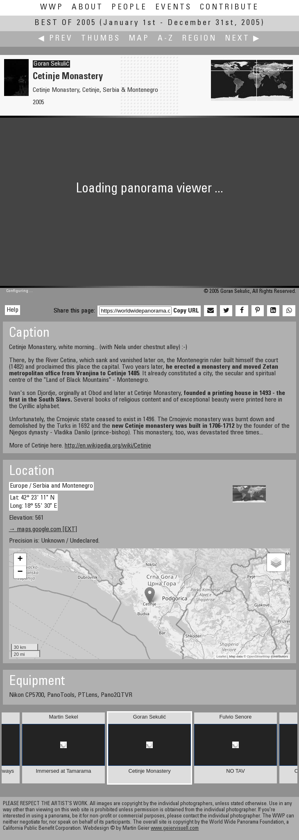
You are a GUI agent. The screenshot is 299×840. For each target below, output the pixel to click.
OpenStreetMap (258, 656)
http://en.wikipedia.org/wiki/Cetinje (108, 446)
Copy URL (186, 311)
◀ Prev (55, 39)
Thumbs (100, 39)
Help (12, 310)
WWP (51, 7)
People (129, 7)
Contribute (229, 7)
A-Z (166, 39)
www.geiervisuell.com (175, 828)
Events (173, 7)
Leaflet (222, 656)
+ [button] (20, 559)
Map (139, 39)
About (87, 7)
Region (199, 39)
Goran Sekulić (51, 64)
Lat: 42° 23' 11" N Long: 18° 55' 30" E (33, 502)
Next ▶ (243, 39)
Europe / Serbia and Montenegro (51, 486)
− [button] (20, 572)
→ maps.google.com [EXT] (43, 529)
